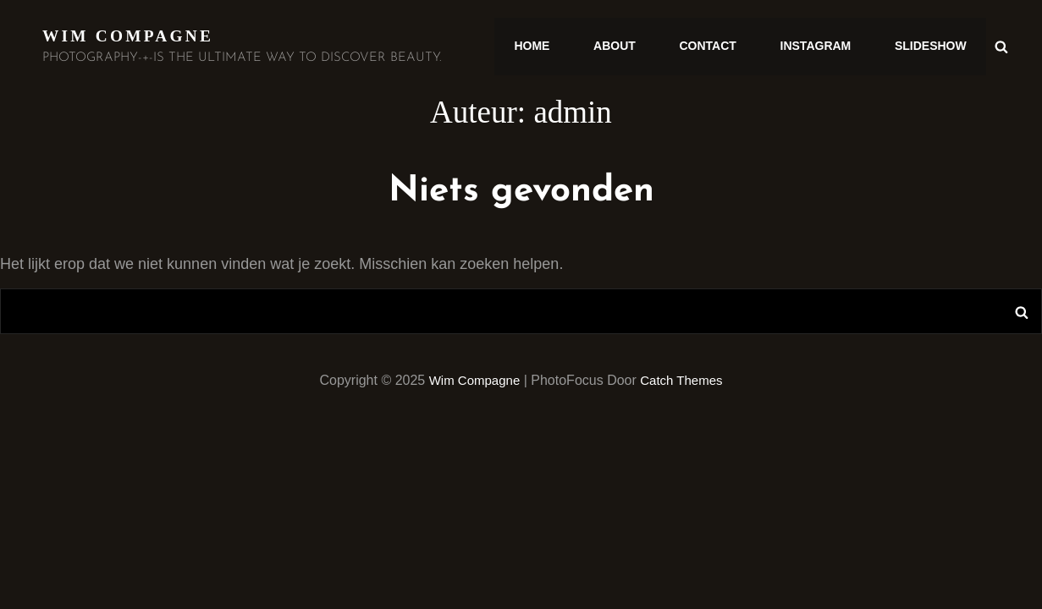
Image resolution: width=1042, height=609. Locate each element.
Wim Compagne (130, 35)
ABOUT (634, 46)
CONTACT (721, 46)
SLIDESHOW (933, 46)
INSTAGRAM (823, 46)
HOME (557, 46)
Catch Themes (685, 380)
